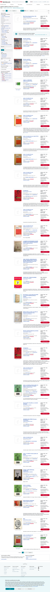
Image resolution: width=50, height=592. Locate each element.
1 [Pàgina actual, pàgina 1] (6, 10)
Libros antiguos (20, 4)
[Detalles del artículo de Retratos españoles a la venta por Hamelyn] (17, 43)
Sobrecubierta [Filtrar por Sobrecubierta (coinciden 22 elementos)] (4, 42)
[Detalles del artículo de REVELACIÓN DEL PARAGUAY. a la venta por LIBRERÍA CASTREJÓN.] (17, 503)
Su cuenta (40, 1)
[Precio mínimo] (2, 60)
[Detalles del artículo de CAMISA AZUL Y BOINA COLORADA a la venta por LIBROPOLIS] (17, 282)
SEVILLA (31, 233)
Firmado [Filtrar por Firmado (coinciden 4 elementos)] (3, 41)
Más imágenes (18, 89)
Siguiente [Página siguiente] (14, 10)
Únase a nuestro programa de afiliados (15, 569)
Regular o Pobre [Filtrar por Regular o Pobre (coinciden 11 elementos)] (4, 31)
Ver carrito (5, 573)
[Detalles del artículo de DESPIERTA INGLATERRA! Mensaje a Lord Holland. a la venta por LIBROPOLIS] (17, 422)
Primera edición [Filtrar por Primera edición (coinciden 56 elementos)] (4, 40)
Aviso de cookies (23, 575)
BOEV (31, 319)
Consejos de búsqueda (29, 556)
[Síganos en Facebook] (38, 568)
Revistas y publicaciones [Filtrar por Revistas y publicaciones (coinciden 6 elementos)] (5, 16)
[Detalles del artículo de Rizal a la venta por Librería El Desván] (17, 523)
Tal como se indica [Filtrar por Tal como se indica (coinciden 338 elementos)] (5, 32)
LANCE (31, 86)
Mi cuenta (5, 570)
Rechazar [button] (19, 588)
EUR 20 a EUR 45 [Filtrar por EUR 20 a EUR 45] (4, 55)
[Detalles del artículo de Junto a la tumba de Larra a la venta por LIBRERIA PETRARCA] (17, 212)
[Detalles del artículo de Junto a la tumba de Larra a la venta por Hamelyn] (17, 120)
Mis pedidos (5, 572)
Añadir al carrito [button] (45, 49)
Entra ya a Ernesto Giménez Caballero (41, 34)
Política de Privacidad (23, 572)
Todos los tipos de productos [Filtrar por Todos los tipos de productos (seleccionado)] (5, 14)
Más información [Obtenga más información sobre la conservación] (6, 25)
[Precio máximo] (7, 60)
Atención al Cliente (32, 569)
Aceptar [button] (10, 588)
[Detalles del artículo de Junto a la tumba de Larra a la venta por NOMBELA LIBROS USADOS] (17, 159)
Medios (22, 569)
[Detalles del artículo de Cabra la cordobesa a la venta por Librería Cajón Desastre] (17, 490)
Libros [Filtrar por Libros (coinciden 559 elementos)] (3, 15)
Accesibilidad (22, 576)
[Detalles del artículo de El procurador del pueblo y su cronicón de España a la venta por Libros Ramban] (17, 405)
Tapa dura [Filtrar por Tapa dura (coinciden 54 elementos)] (3, 36)
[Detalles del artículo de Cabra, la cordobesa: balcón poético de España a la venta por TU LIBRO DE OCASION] (17, 458)
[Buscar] (27, 2)
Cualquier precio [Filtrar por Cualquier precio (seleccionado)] (4, 53)
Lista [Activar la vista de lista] (22, 10)
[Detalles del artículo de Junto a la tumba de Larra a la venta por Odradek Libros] (17, 541)
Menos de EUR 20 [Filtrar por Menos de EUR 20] (4, 54)
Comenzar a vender (47, 4)
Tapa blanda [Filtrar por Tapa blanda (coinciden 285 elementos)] (4, 37)
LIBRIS (33, 86)
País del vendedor (3, 69)
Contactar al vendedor (26, 23)
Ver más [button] (43, 55)
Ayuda (48, 1)
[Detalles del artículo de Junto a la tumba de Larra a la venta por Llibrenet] (17, 101)
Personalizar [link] (30, 588)
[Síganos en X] (38, 570)
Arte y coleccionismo (29, 4)
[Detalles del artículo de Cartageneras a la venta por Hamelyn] (17, 353)
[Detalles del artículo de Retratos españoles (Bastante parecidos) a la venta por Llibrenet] (17, 333)
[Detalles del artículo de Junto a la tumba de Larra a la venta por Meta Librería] (17, 370)
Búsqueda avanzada (3, 4)
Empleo (22, 570)
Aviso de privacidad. (35, 586)
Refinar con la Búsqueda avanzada (18, 7)
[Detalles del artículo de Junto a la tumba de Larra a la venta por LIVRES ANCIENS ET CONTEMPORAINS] (17, 440)
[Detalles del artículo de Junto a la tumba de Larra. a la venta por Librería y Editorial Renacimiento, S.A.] (17, 230)
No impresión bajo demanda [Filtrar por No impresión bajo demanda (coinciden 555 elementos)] (6, 44)
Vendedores (38, 4)
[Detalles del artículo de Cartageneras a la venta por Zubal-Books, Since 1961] (17, 195)
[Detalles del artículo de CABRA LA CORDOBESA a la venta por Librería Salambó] (17, 84)
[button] (48, 12)
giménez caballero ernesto (8, 7)
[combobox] (18, 2)
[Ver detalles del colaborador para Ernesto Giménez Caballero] (27, 39)
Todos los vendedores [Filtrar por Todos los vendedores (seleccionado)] (5, 72)
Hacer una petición (3, 559)
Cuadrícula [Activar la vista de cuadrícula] (26, 10)
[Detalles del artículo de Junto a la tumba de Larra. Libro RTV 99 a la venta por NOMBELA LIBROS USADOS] (17, 141)
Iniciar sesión (35, 1)
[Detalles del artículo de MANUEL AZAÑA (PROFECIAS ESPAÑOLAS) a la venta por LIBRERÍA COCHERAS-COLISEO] (17, 474)
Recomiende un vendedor (15, 571)
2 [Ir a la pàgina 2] (8, 10)
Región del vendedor (4, 67)
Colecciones (12, 4)
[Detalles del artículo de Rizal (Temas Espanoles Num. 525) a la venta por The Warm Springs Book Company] (17, 19)
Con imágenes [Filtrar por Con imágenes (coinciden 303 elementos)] (4, 43)
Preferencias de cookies (21, 585)
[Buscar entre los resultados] (31, 13)
